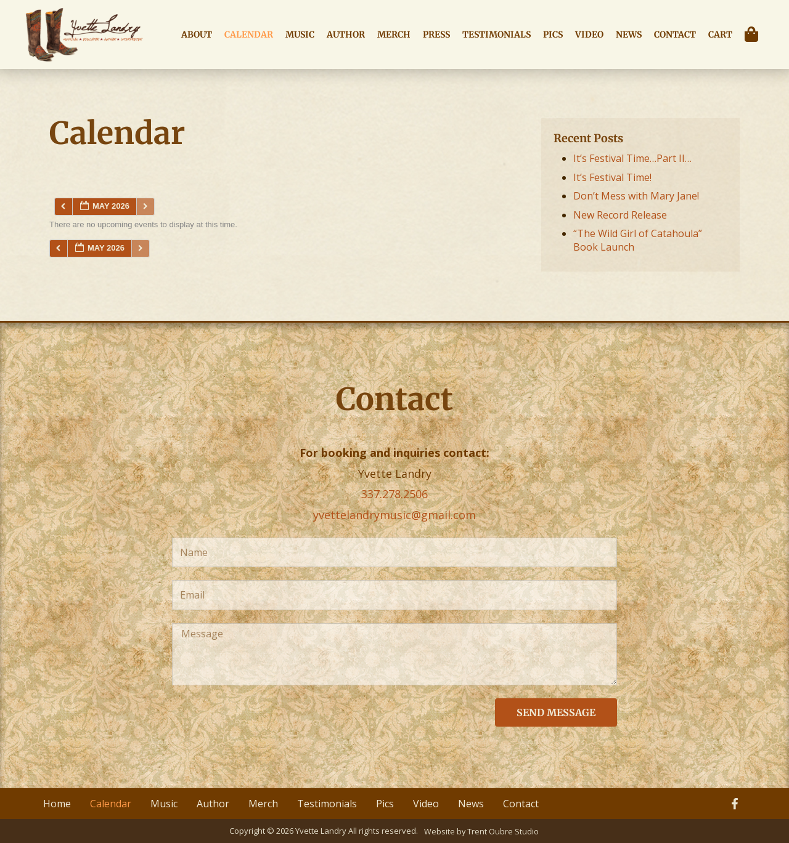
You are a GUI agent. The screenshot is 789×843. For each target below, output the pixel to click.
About (196, 34)
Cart (720, 34)
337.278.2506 (394, 493)
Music (299, 34)
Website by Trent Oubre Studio (481, 830)
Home (57, 803)
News (629, 34)
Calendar (248, 34)
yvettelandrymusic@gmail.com (394, 514)
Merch (394, 34)
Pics (553, 34)
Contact (675, 34)
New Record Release (620, 215)
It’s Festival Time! (612, 177)
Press (436, 34)
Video (589, 34)
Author (346, 34)
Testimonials (496, 34)
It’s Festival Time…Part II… (632, 158)
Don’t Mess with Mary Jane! (636, 196)
